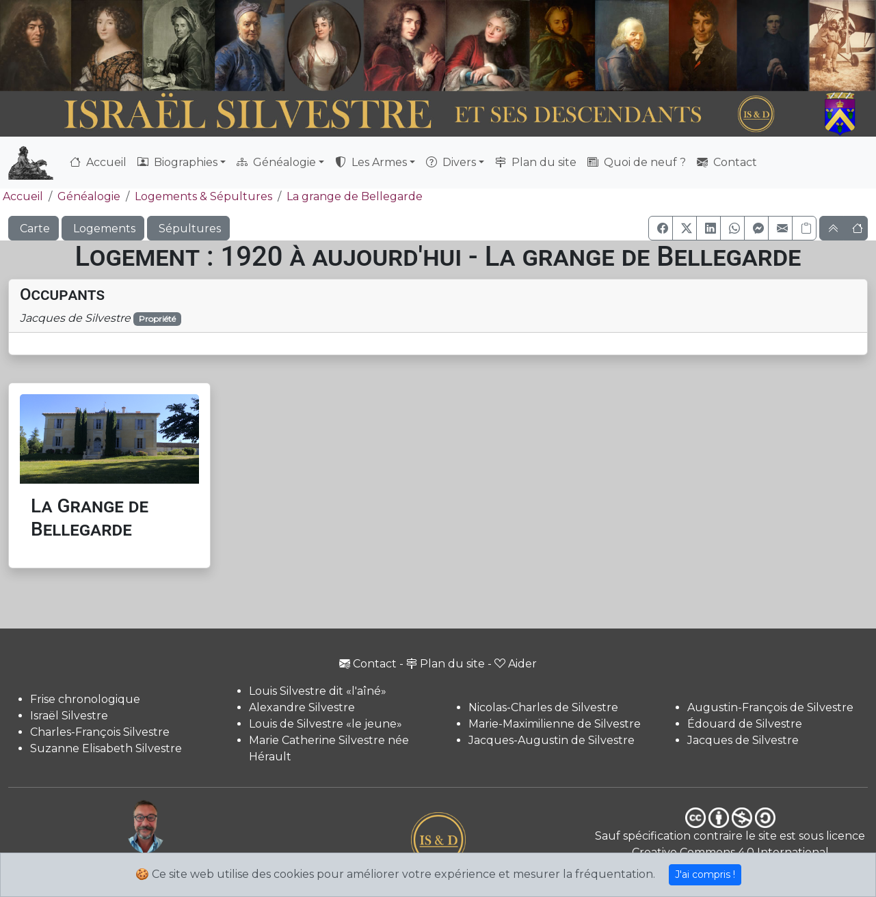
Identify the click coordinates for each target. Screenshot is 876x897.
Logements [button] (102, 228)
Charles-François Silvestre (100, 732)
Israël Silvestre (69, 715)
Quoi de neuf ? (636, 162)
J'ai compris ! (705, 874)
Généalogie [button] (276, 162)
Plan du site (535, 162)
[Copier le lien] (804, 228)
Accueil (98, 162)
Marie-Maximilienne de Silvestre (554, 723)
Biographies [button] (177, 162)
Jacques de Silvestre (743, 740)
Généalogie (88, 196)
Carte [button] (33, 228)
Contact (727, 162)
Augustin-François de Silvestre (770, 707)
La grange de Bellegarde (355, 196)
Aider (515, 663)
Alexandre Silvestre (302, 707)
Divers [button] (451, 162)
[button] (660, 228)
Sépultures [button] (188, 228)
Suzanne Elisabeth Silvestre (106, 748)
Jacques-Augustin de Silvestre (551, 740)
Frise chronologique (85, 699)
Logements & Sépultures (203, 196)
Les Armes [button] (371, 162)
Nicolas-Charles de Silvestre (543, 707)
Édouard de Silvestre (744, 723)
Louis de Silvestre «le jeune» (325, 723)
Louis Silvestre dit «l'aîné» (317, 691)
